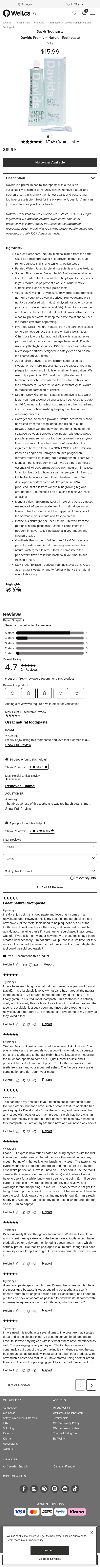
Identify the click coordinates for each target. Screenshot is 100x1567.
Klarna (7, 1439)
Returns (8, 1433)
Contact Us (10, 1408)
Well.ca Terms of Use (66, 1428)
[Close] (91, 1532)
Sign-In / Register (75, 4)
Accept (49, 1550)
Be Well (59, 1439)
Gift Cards (9, 1413)
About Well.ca (61, 1408)
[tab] (50, 177)
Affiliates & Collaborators (68, 1413)
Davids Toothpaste (50, 31)
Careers (8, 1449)
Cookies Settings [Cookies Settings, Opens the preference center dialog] (50, 1559)
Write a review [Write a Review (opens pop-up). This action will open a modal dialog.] (68, 141)
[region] (50, 1545)
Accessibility (10, 1444)
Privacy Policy (35, 1540)
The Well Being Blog (65, 1433)
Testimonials (60, 1418)
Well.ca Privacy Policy (66, 1423)
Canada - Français (65, 1466)
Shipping (8, 1428)
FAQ (5, 1423)
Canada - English (17, 1466)
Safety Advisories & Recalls (20, 1418)
